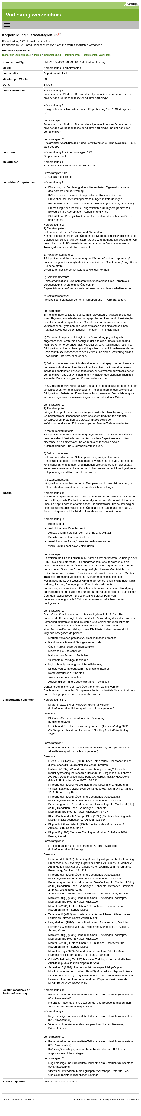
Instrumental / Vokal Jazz (96, 55)
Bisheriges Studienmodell (16, 55)
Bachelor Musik (52, 55)
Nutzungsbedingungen (112, 1099)
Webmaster (133, 1099)
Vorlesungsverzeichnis (33, 15)
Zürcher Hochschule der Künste (18, 1099)
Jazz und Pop (72, 55)
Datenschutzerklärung (85, 1099)
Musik (37, 55)
